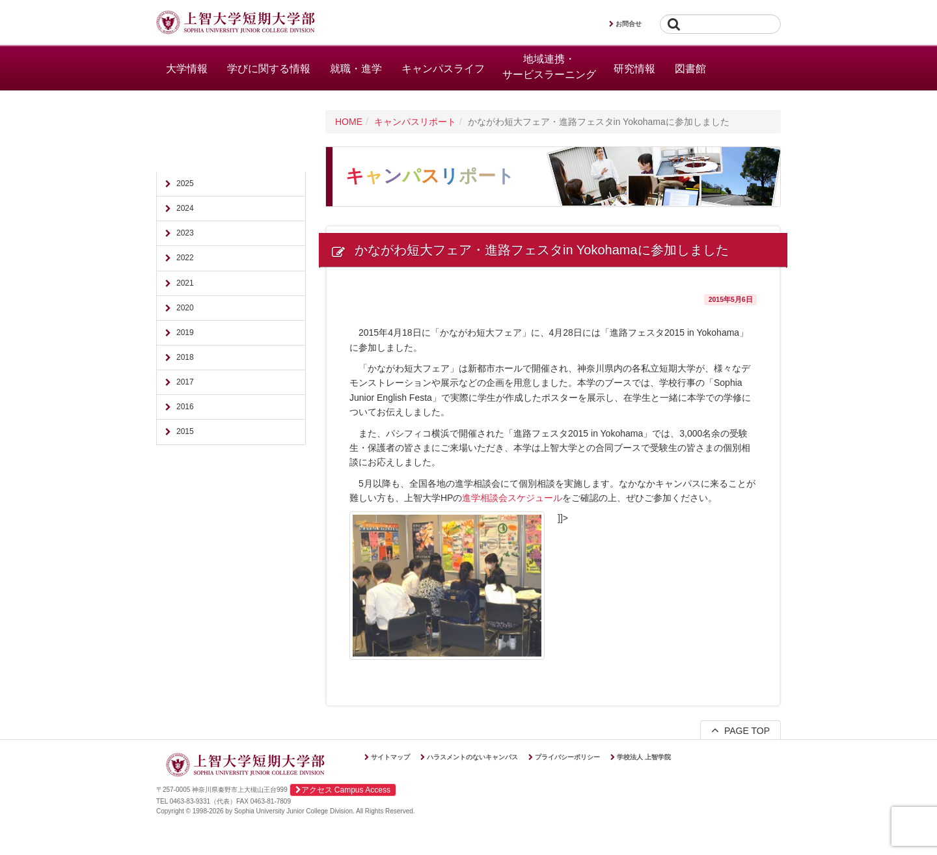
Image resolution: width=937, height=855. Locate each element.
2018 (185, 357)
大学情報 (187, 68)
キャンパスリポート (415, 121)
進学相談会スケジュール (512, 498)
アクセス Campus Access (342, 789)
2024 (185, 208)
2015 (185, 431)
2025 (185, 183)
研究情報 (634, 68)
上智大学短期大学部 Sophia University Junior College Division (235, 23)
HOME (348, 121)
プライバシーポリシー (567, 757)
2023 (185, 233)
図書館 (690, 68)
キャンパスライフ (443, 68)
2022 (185, 257)
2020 (185, 307)
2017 (185, 382)
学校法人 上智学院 (644, 757)
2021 (185, 283)
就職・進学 (356, 68)
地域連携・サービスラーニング (549, 66)
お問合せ (629, 23)
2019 (185, 332)
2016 (185, 406)
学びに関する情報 (268, 68)
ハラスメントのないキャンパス (472, 757)
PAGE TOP (740, 730)
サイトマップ (390, 757)
